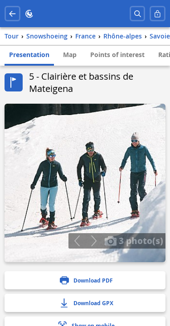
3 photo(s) (133, 240)
